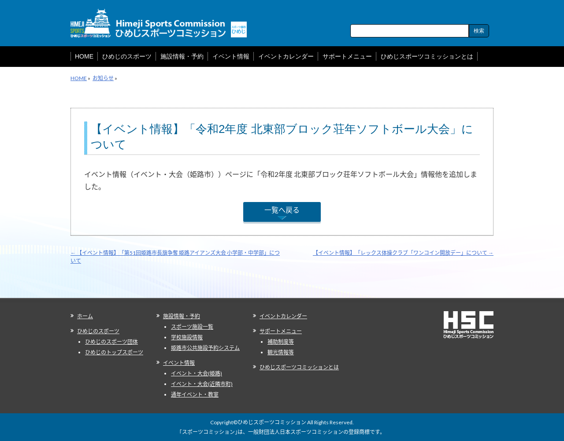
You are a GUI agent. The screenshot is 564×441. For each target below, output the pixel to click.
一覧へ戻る (282, 210)
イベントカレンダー (283, 316)
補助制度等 (280, 341)
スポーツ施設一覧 (192, 326)
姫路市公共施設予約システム (205, 348)
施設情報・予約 (181, 316)
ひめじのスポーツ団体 (111, 341)
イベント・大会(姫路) (196, 373)
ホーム (85, 316)
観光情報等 (280, 352)
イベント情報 (179, 363)
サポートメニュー (281, 331)
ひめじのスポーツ (98, 331)
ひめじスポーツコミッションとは (299, 367)
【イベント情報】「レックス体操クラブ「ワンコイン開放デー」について (403, 253)
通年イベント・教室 (195, 394)
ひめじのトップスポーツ (114, 352)
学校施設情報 (187, 337)
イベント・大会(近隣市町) (202, 384)
